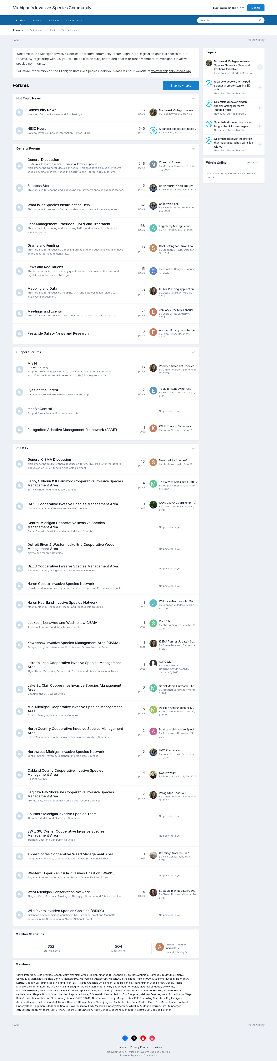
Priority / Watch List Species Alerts (180, 366)
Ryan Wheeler (129, 986)
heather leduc (112, 994)
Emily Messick (96, 1005)
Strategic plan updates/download (180, 890)
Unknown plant (168, 203)
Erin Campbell (131, 994)
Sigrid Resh (65, 982)
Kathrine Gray (48, 986)
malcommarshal (47, 1002)
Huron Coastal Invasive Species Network (61, 584)
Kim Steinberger (171, 1005)
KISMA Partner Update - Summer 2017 (183, 641)
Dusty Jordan (171, 506)
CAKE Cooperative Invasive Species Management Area (73, 504)
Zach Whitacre (40, 1009)
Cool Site (165, 621)
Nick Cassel (170, 856)
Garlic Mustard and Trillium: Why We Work (185, 186)
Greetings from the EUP (174, 853)
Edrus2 (20, 982)
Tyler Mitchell (171, 776)
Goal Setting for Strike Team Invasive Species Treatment (195, 246)
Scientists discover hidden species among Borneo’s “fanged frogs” (230, 105)
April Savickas (87, 990)
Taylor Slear (95, 1002)
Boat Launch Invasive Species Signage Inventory (190, 729)
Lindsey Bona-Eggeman (30, 1005)
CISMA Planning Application (176, 289)
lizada (83, 1005)
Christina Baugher (173, 268)
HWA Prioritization (170, 750)
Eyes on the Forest (43, 390)
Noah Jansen (100, 998)
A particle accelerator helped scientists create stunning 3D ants (232, 85)
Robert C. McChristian (79, 1009)
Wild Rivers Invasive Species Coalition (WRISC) (66, 911)
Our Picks (53, 20)
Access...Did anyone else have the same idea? (188, 330)
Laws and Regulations (45, 267)
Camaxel (154, 974)
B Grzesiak (96, 994)
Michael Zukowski (27, 990)
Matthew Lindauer (150, 986)
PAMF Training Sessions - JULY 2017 (182, 426)
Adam (70, 998)
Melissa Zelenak (150, 994)
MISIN (32, 363)
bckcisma (168, 986)
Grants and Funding (43, 245)
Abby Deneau (102, 1009)
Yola (164, 994)
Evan (151, 1002)
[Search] (216, 20)
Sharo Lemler (59, 994)
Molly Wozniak (71, 974)
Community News (42, 110)
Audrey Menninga (92, 986)
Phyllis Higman (175, 998)
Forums (18, 30)
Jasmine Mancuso (122, 1009)
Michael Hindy (172, 990)
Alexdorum (100, 978)
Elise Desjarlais (172, 392)
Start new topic (181, 85)
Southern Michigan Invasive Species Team (62, 814)
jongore (108, 1002)
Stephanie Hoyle (172, 249)
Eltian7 (179, 974)
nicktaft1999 (142, 1009)
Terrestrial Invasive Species (80, 163)
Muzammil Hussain (174, 166)
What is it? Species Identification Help (59, 205)
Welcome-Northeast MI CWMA (178, 601)
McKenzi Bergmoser (174, 689)
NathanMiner (141, 982)
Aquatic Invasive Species (46, 163)
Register (144, 54)
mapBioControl (40, 409)
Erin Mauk (161, 1002)
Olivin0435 (22, 978)
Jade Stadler (139, 1002)
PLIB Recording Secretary (149, 998)
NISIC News (37, 129)
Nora (179, 982)
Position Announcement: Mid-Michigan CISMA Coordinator (195, 707)
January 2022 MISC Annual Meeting (181, 310)
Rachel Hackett (153, 990)
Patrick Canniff (53, 978)
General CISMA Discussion (49, 459)
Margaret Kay (125, 998)
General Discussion (43, 160)
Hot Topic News (28, 98)
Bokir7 (53, 982)
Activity (36, 20)
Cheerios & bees (169, 162)
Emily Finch (57, 1009)
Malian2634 (116, 978)
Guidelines (36, 30)
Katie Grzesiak (171, 189)
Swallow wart (167, 772)
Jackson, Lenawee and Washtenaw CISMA (62, 623)
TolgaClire (168, 974)
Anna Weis (169, 733)
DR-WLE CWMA (68, 990)
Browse (20, 22)
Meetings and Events (45, 311)
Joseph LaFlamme (37, 982)
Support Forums (28, 352)
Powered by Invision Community (138, 1055)
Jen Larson (23, 1009)
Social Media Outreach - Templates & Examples (189, 686)
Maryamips (86, 978)
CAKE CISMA (83, 998)
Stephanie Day (121, 974)
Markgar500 (71, 978)
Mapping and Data (42, 288)
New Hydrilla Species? (173, 460)
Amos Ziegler (89, 974)
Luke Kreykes (171, 113)
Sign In (128, 54)
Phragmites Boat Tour (172, 793)
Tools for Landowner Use (175, 388)
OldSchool (52, 1005)
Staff (52, 30)
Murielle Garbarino (27, 986)
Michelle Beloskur (173, 711)
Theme (120, 1047)
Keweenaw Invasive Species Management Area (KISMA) (74, 643)
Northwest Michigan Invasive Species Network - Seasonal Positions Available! (232, 65)
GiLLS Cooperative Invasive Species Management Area (73, 566)
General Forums (28, 148)
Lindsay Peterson (116, 1005)
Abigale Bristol (41, 994)
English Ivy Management (174, 226)
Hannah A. (182, 978)
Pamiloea (129, 978)
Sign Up (255, 7)
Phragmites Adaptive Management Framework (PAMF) (72, 430)
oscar (57, 974)
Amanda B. (172, 948)
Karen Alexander (173, 430)
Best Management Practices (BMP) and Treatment (69, 224)
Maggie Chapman (173, 485)
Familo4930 (144, 978)
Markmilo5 (37, 978)
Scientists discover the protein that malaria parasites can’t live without (233, 142)
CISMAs (22, 448)
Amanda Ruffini (49, 990)
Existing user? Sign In (228, 7)
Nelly (112, 998)
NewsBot (168, 132)
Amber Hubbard (178, 1002)
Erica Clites (169, 313)
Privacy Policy (139, 1047)
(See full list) (254, 162)
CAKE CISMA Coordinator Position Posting (185, 502)
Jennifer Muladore (174, 604)
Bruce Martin (176, 994)
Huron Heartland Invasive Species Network (63, 602)
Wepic (189, 994)
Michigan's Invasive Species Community (52, 7)
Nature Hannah (67, 1002)
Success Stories (41, 186)
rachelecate (23, 994)
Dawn (118, 990)
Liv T (76, 982)
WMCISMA (135, 1005)
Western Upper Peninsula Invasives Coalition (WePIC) (71, 873)
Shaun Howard (172, 894)
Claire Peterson (172, 292)
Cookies (157, 1047)
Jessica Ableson (26, 1002)
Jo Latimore (33, 998)
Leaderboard (74, 20)
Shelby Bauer (112, 986)
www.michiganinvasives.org (171, 71)
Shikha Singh (170, 625)
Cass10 (170, 982)
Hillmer (82, 1002)
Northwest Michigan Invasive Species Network (66, 752)
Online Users (69, 30)
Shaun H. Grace (133, 990)
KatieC (20, 998)
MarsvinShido (140, 974)
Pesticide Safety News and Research (58, 333)
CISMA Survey (39, 367)
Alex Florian (157, 982)
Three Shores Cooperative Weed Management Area (70, 854)
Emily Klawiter (122, 1002)
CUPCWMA (166, 661)
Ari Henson (169, 229)
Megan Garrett (151, 1005)
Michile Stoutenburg (53, 998)
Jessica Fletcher (161, 1009)
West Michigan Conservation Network (59, 892)
